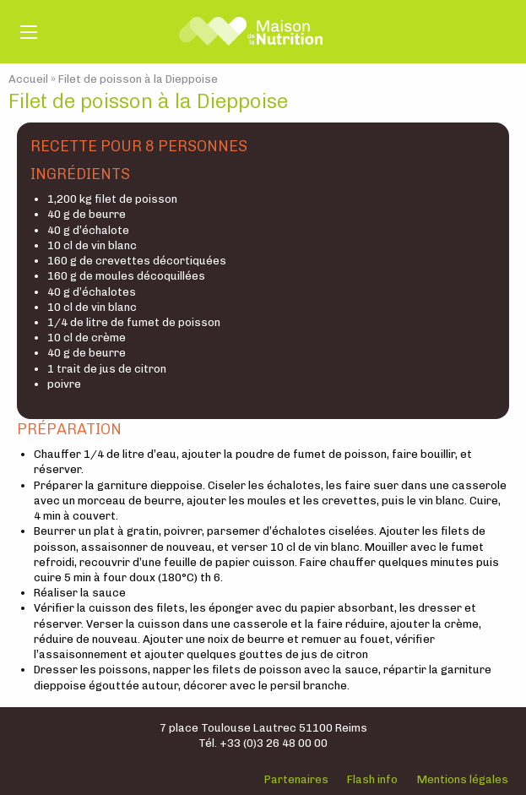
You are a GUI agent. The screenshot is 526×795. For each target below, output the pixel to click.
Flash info (372, 779)
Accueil (28, 79)
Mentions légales (462, 779)
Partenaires (296, 779)
